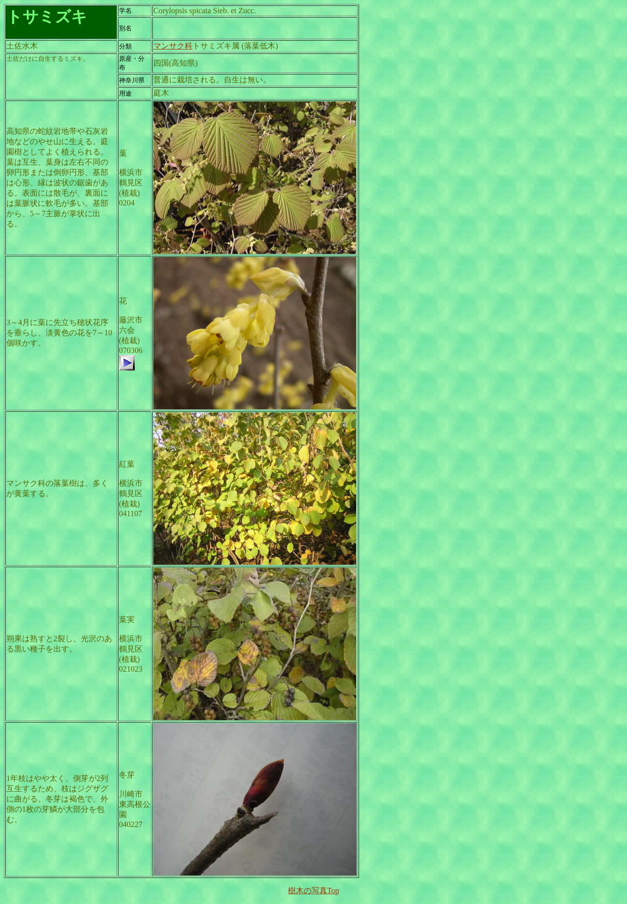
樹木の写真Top (313, 890)
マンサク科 (173, 46)
